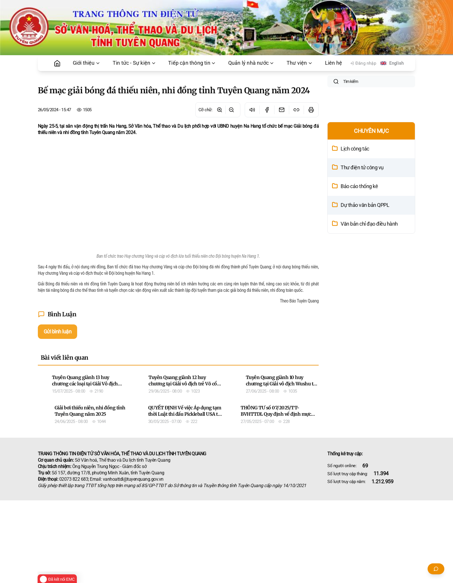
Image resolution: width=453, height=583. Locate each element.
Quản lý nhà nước (251, 63)
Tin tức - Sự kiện (134, 63)
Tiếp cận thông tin (192, 63)
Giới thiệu (87, 63)
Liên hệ (333, 63)
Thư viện (300, 63)
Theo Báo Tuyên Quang (299, 301)
